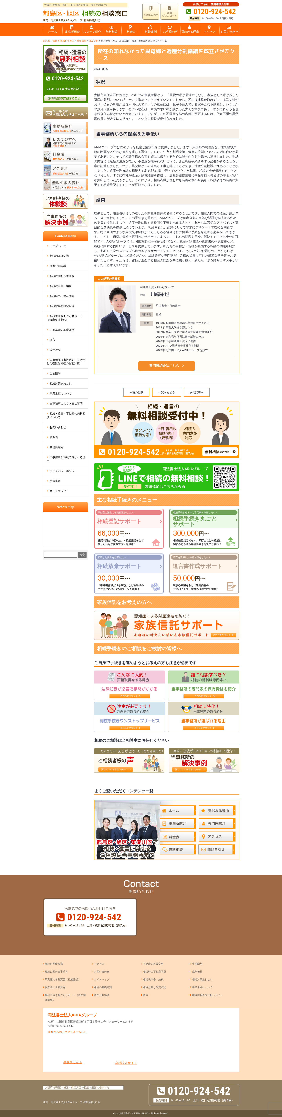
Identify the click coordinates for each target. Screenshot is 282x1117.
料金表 (54, 437)
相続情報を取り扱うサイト (207, 995)
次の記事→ (197, 392)
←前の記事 (136, 392)
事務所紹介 (56, 447)
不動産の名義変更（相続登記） (63, 979)
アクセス (99, 963)
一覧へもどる (166, 392)
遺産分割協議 (58, 265)
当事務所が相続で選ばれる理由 (66, 459)
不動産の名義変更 (153, 963)
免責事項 (55, 481)
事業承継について (61, 393)
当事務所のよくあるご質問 (66, 403)
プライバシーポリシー (63, 471)
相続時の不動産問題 (62, 296)
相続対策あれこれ (61, 383)
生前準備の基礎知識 (62, 329)
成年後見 (55, 349)
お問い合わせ (58, 427)
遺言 (52, 339)
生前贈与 (55, 373)
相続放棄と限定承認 (62, 306)
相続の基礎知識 (59, 255)
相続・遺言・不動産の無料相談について (66, 415)
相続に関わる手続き (62, 276)
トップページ (58, 245)
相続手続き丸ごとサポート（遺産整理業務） (65, 317)
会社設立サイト (126, 1051)
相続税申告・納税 (61, 286)
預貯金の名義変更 (55, 987)
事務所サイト (73, 1051)
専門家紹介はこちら (164, 366)
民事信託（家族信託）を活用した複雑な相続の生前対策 (66, 361)
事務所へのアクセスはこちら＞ (67, 1031)
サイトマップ (58, 491)
